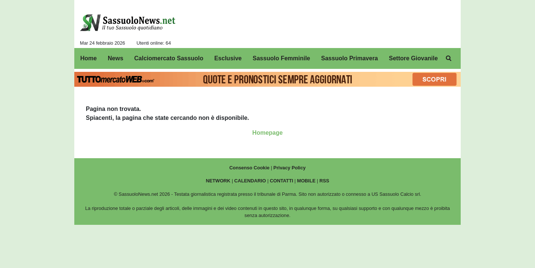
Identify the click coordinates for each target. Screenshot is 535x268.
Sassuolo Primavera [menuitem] (349, 58)
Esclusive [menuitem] (228, 58)
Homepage (267, 133)
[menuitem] (449, 58)
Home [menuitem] (88, 58)
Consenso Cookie (249, 167)
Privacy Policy (289, 167)
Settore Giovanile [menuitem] (413, 58)
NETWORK (218, 181)
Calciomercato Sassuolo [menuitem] (168, 58)
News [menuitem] (115, 58)
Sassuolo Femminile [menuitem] (281, 58)
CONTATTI (281, 181)
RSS (324, 181)
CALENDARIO (250, 181)
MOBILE (306, 181)
